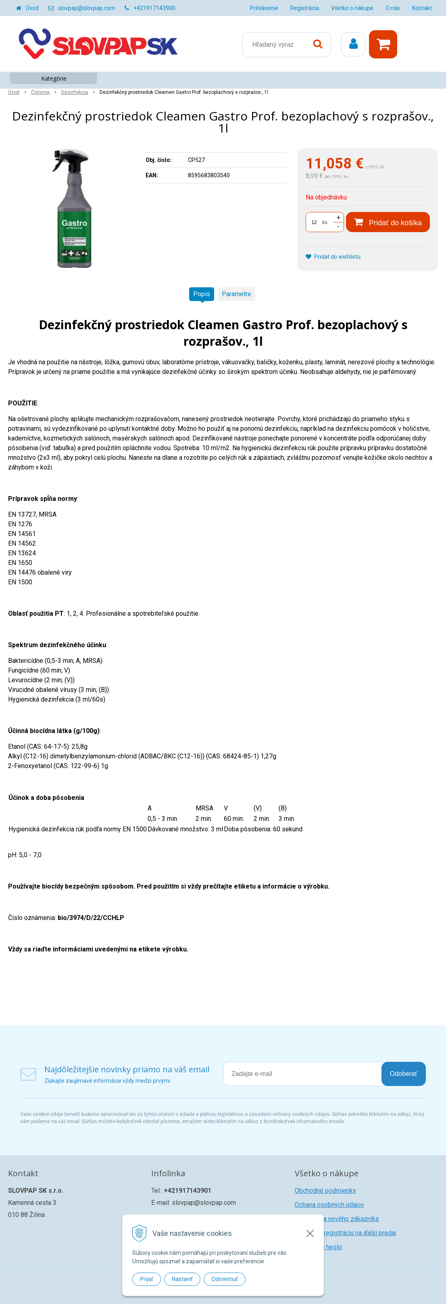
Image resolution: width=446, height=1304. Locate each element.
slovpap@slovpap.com (86, 8)
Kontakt (422, 8)
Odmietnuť (224, 1279)
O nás (393, 8)
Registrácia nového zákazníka (337, 1219)
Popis (201, 294)
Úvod (32, 8)
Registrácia (304, 8)
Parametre (236, 294)
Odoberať (403, 1073)
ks (324, 222)
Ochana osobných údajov (329, 1204)
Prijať (146, 1279)
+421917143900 (154, 8)
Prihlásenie (264, 8)
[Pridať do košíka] (388, 222)
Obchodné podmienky (325, 1190)
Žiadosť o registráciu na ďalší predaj (345, 1233)
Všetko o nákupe (352, 8)
